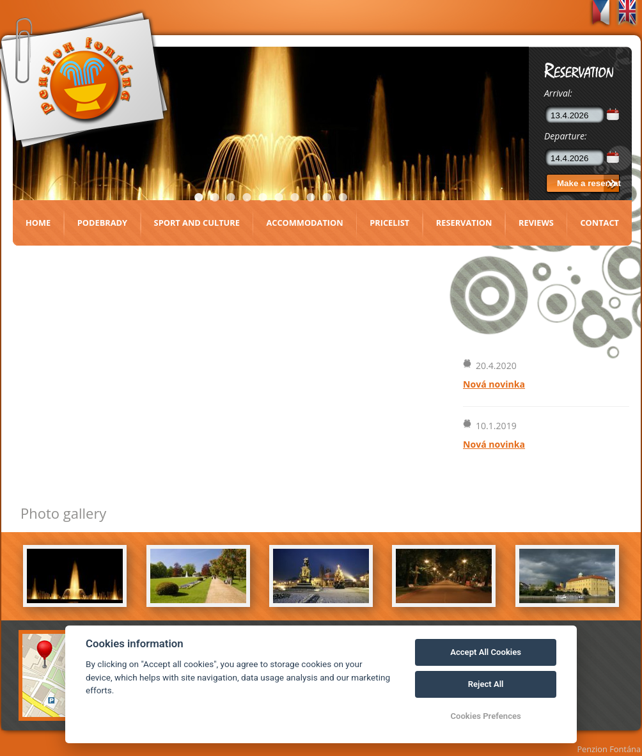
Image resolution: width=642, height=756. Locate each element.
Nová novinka (494, 384)
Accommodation (304, 222)
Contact (599, 222)
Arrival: (558, 93)
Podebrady (102, 222)
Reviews (536, 222)
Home (38, 222)
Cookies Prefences (485, 716)
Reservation (464, 222)
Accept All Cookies (485, 652)
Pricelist (389, 222)
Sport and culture (197, 222)
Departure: (565, 136)
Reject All (486, 684)
